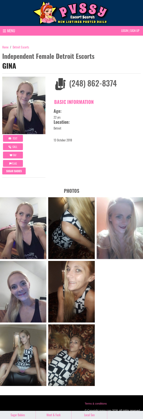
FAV (13, 155)
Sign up (134, 30)
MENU (9, 30)
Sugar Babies (14, 171)
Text (13, 138)
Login (124, 30)
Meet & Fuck (54, 415)
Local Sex (89, 415)
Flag (13, 163)
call (13, 147)
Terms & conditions (96, 403)
